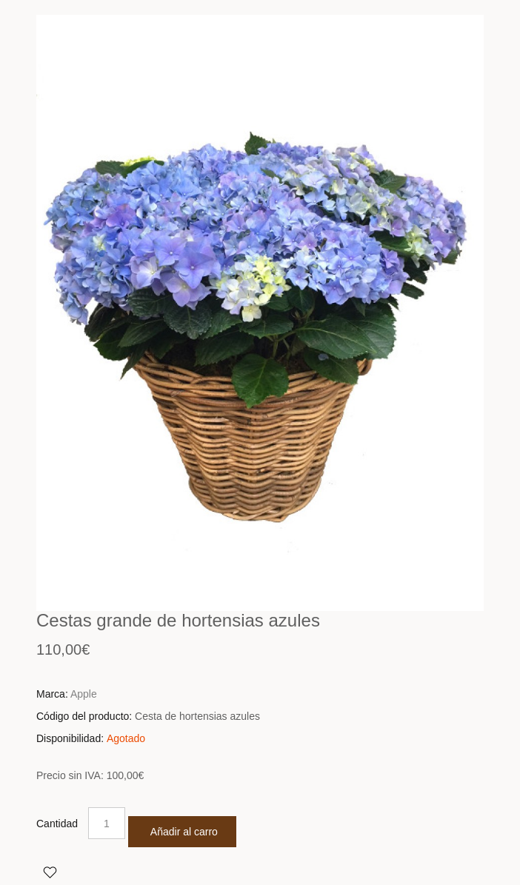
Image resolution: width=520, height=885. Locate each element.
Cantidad (57, 823)
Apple (83, 694)
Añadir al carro (184, 832)
